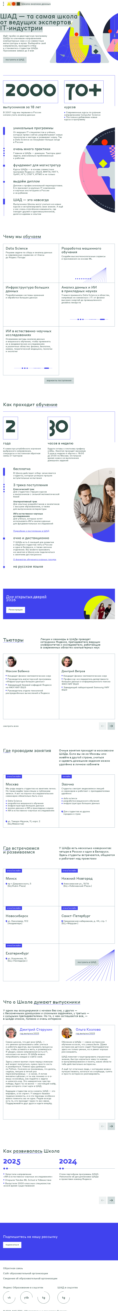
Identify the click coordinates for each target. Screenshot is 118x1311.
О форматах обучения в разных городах (34, 559)
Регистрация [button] (16, 609)
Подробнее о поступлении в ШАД (31, 531)
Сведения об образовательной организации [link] (30, 1278)
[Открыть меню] (3, 3)
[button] (15, 60)
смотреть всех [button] (11, 725)
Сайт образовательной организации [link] (25, 1273)
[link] (31, 263)
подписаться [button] (12, 1244)
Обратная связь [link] (13, 1268)
